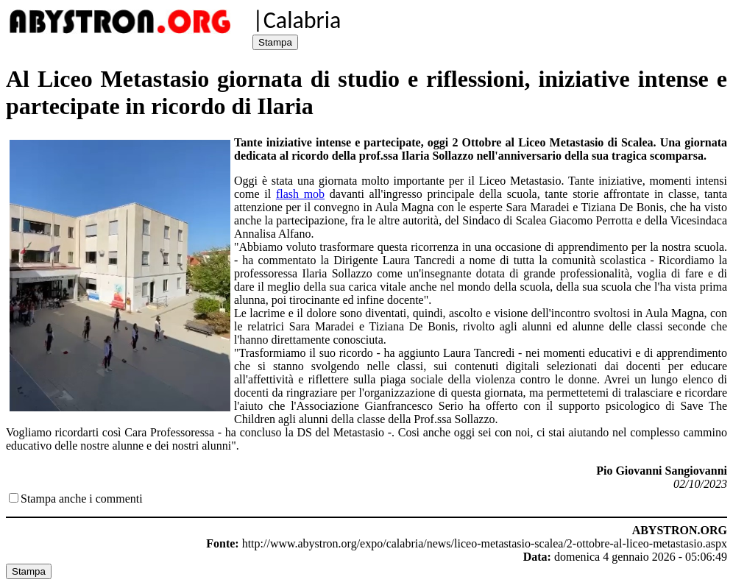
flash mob (300, 194)
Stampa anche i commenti (82, 498)
